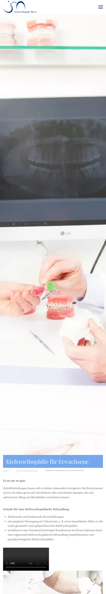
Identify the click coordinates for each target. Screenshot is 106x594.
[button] (100, 7)
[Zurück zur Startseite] (20, 7)
